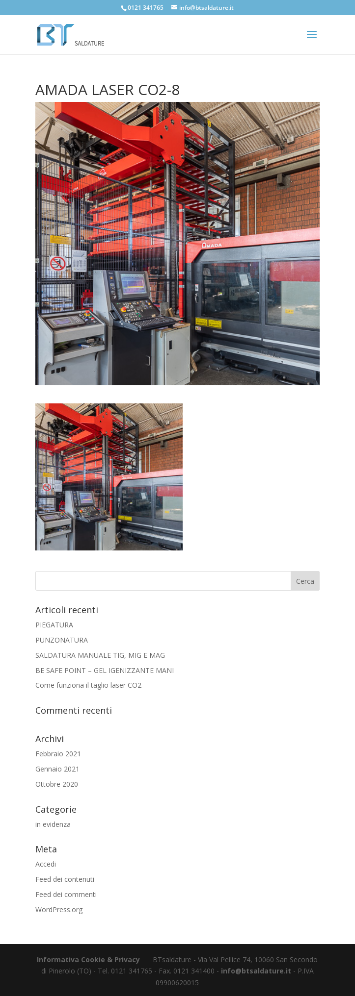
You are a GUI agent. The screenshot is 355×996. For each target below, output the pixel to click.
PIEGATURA (54, 624)
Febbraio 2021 (58, 753)
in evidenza (53, 824)
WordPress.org (58, 909)
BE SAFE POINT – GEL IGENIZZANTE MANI (104, 670)
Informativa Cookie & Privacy (88, 959)
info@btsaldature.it (256, 970)
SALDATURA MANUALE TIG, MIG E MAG (100, 655)
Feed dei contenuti (64, 879)
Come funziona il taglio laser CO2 (88, 685)
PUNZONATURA (61, 640)
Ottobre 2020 (56, 784)
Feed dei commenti (66, 894)
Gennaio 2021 (57, 768)
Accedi (45, 864)
